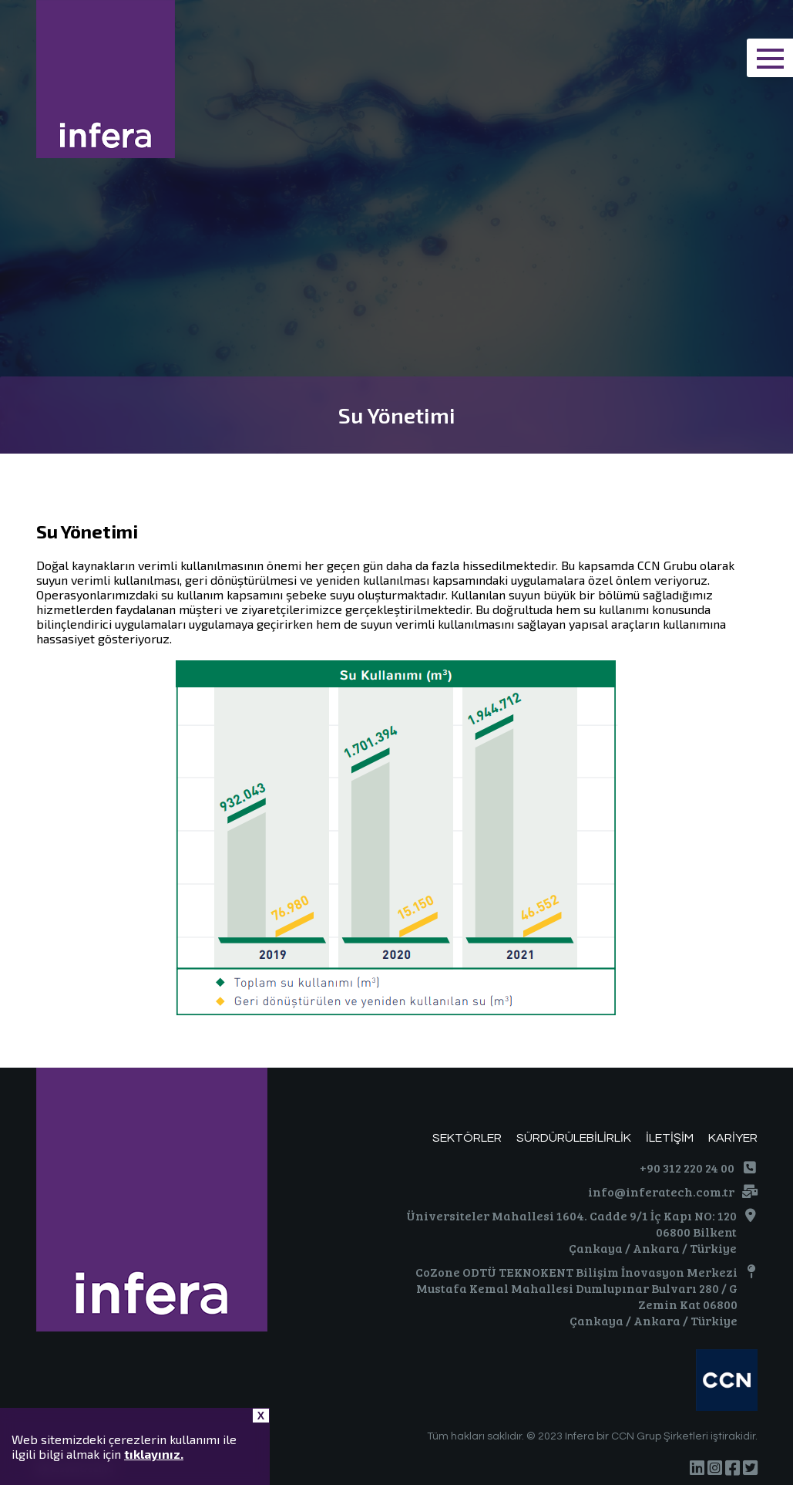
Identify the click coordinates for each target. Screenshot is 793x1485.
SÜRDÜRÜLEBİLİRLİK (573, 1138)
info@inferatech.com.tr (661, 1191)
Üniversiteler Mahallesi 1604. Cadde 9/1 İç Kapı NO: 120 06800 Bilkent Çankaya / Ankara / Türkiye (571, 1231)
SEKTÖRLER (467, 1138)
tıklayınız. (153, 1453)
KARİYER (733, 1138)
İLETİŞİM (670, 1138)
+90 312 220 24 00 (687, 1167)
